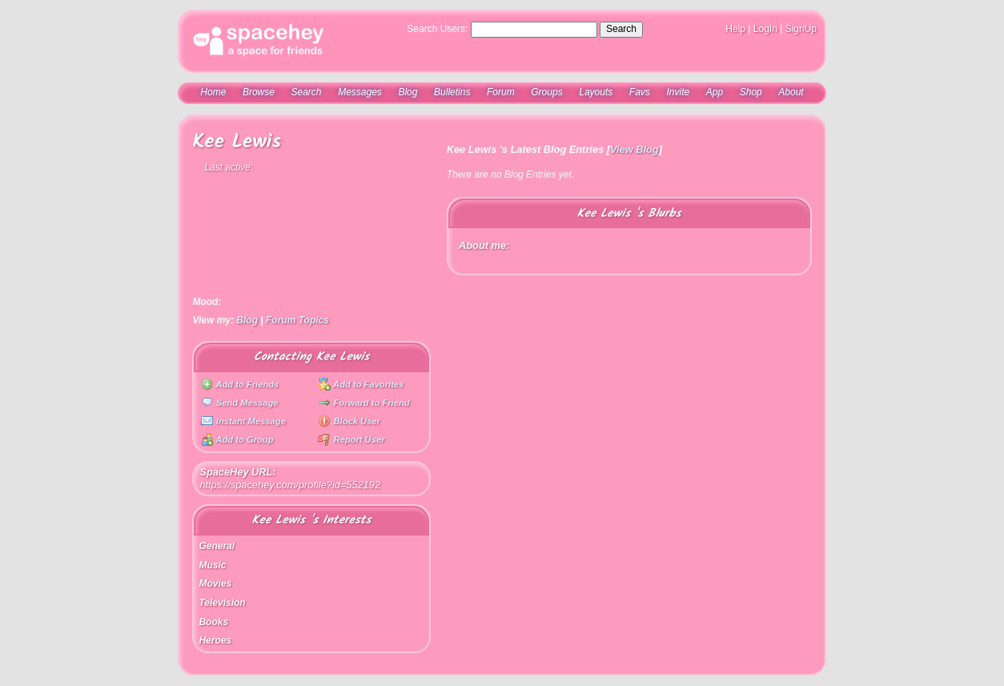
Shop (751, 92)
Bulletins (452, 92)
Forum (501, 92)
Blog (407, 92)
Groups (546, 92)
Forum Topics (297, 320)
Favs (639, 92)
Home (213, 92)
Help (735, 28)
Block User (349, 421)
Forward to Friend (363, 402)
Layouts (595, 92)
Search (621, 28)
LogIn (765, 28)
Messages (360, 92)
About (790, 92)
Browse (259, 92)
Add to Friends (240, 384)
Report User (351, 439)
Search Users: (437, 28)
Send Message (240, 402)
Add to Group (237, 439)
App (714, 92)
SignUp (801, 28)
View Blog (634, 149)
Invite (677, 92)
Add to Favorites (361, 384)
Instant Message (243, 421)
